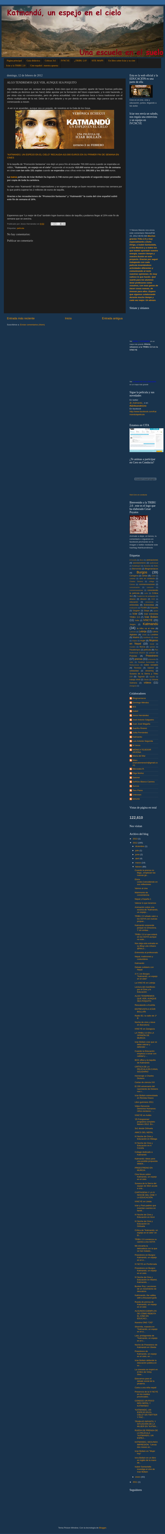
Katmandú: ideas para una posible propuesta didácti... (146, 1161)
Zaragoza (133, 686)
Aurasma (147, 566)
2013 (135, 839)
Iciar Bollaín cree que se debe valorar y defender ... (146, 1044)
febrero (138, 867)
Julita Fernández (140, 732)
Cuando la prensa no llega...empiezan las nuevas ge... (145, 872)
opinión (152, 647)
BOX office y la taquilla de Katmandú (145, 1061)
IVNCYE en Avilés (143, 1115)
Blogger (102, 1528)
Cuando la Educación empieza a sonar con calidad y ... (145, 1053)
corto (146, 593)
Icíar (134, 613)
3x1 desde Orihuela (144, 1128)
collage (151, 581)
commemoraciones (147, 584)
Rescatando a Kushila (145, 1005)
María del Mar (139, 756)
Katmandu (137, 737)
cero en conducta (147, 578)
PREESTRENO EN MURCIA (144, 1169)
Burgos (142, 572)
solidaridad (134, 671)
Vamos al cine (141, 888)
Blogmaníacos (151, 569)
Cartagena (134, 576)
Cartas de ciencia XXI (145, 1082)
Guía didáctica (33, 60)
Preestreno (152, 655)
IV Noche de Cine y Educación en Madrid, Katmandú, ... (146, 1279)
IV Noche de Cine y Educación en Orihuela (144, 1223)
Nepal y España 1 (143, 899)
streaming (149, 671)
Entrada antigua (112, 318)
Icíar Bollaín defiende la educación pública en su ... (146, 1362)
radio (131, 662)
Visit (138, 495)
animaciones (152, 560)
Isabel (135, 711)
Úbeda (146, 680)
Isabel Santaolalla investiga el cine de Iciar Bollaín (145, 1469)
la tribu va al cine (146, 628)
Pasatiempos (135, 650)
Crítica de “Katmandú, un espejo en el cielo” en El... (146, 1232)
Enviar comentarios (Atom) (32, 324)
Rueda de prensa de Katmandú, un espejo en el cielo (146, 1304)
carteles (132, 578)
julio (137, 850)
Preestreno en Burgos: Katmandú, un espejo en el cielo (146, 1270)
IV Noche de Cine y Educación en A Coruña (144, 1145)
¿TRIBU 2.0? (80, 60)
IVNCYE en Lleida (143, 1201)
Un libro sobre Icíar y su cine (121, 60)
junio (137, 854)
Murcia (142, 647)
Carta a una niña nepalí (145, 1387)
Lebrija (142, 631)
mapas (134, 641)
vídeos (147, 682)
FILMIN (144, 608)
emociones (149, 602)
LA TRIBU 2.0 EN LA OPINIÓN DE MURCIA (144, 1035)
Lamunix (133, 632)
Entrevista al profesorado (146, 952)
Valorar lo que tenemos (145, 903)
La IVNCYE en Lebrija (145, 983)
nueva (13, 177)
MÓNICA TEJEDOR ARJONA (142, 751)
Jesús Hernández (141, 715)
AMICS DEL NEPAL (144, 1132)
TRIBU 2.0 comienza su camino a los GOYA (146, 1240)
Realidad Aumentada (146, 662)
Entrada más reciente (21, 318)
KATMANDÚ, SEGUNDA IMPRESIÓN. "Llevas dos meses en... (146, 1444)
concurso (150, 587)
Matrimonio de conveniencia (142, 893)
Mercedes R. (138, 769)
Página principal (14, 60)
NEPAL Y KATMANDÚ (141, 341)
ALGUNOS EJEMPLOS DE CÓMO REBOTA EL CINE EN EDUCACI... (146, 1315)
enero (138, 1477)
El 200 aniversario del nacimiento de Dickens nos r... (146, 1088)
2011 (135, 1482)
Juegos (133, 624)
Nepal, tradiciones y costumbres (144, 957)
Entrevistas (149, 605)
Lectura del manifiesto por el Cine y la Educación (145, 989)
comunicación (135, 587)
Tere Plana (138, 790)
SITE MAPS (97, 60)
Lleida (144, 635)
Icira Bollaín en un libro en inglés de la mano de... (145, 1460)
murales (132, 647)
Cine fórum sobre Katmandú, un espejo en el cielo (146, 1176)
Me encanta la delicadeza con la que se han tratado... (146, 1248)
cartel (153, 576)
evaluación (134, 608)
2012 (135, 843)
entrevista (134, 605)
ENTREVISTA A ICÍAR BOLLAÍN (145, 1010)
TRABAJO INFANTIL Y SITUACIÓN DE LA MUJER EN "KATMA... (146, 1424)
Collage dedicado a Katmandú (144, 1153)
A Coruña (133, 560)
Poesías (133, 656)
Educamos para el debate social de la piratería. (145, 1381)
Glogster (136, 611)
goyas (156, 611)
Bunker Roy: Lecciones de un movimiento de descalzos (145, 1288)
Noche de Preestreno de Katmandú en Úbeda (146, 1346)
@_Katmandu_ (136, 403)
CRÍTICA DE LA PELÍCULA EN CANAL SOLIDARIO (146, 1069)
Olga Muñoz (138, 773)
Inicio (68, 318)
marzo (138, 863)
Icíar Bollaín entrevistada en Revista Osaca (146, 1096)
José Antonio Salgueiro (143, 720)
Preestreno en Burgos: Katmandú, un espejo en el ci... (146, 1257)
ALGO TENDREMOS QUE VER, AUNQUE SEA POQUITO (145, 998)
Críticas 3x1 (50, 60)
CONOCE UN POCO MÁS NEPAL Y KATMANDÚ (144, 1403)
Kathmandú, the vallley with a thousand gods (146, 1296)
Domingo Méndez (141, 702)
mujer (142, 640)
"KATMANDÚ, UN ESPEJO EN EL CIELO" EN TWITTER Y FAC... (146, 1414)
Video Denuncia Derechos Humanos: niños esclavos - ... (145, 1108)
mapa (156, 637)
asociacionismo (139, 563)
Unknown (137, 795)
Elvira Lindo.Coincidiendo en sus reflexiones (146, 881)
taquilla (152, 677)
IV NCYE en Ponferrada (146, 1264)
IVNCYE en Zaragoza (145, 1029)
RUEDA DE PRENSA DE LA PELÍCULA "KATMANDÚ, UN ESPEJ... (146, 1434)
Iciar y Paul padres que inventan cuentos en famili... (145, 1208)
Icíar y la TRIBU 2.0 (15, 65)
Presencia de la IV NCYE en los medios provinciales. (146, 1394)
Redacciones (134, 665)
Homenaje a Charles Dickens (144, 1077)
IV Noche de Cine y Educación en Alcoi (145, 1215)
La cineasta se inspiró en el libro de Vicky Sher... (146, 1372)
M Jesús (136, 745)
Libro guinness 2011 (144, 1102)
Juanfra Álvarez (140, 728)
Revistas (137, 668)
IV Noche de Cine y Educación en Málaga (146, 1137)
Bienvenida (136, 569)
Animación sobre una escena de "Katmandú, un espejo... (146, 909)
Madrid (136, 637)
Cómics (132, 584)
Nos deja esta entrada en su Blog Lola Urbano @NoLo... (146, 945)
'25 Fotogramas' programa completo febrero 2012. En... (145, 1121)
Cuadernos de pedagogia (146, 596)
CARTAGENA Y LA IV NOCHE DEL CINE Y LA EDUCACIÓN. (146, 1194)
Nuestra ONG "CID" (144, 1322)
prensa (138, 658)
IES (134, 707)
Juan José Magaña (141, 724)
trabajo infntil (135, 680)
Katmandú (150, 624)
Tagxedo (141, 677)
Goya (146, 610)
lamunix (136, 799)
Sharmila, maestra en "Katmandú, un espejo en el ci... (146, 1329)
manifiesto (147, 637)
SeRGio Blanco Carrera (144, 782)
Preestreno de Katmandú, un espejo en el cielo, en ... (146, 1353)
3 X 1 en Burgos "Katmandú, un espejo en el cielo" (146, 976)
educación (134, 602)
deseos (133, 599)
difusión (143, 599)
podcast (152, 653)
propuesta (152, 659)
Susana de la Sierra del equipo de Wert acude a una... (146, 1185)
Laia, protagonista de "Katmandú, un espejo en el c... (146, 1338)
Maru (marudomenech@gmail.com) (145, 762)
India (137, 620)
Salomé (150, 668)
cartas (145, 575)
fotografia (154, 608)
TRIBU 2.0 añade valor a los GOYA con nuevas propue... (146, 918)
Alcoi (141, 560)
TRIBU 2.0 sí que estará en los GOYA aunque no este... (146, 936)
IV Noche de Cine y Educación (144, 382)
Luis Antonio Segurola (143, 741)
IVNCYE (65, 60)
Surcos (136, 786)
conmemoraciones (136, 590)
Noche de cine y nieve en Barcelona (145, 1023)
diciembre (140, 846)
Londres (154, 634)
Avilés (156, 566)
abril (137, 858)
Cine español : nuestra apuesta (44, 65)
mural (152, 644)
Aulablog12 (136, 566)
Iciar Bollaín (151, 616)
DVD (153, 599)
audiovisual (154, 563)
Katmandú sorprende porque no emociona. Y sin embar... (146, 927)
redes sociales (151, 665)
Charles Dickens (136, 581)
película (20, 228)
